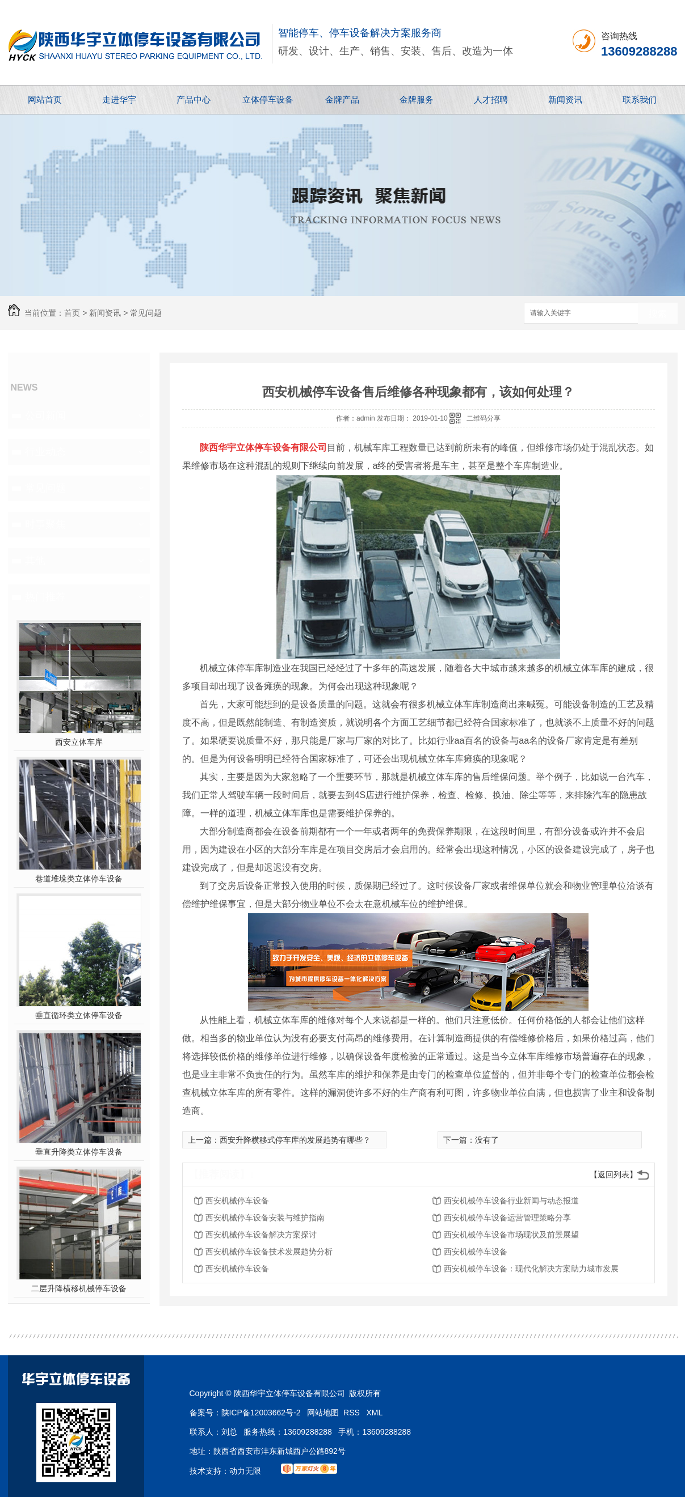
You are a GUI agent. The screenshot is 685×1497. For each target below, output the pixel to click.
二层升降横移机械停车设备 (79, 1288)
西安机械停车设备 (237, 1200)
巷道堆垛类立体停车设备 (79, 878)
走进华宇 (119, 99)
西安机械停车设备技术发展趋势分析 (269, 1251)
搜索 (658, 314)
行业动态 (45, 451)
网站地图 (323, 1412)
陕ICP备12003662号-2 (261, 1412)
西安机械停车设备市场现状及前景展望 (511, 1234)
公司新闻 (45, 415)
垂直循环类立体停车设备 (79, 1015)
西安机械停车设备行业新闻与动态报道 (511, 1200)
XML (375, 1412)
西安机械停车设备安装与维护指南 (265, 1217)
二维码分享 (484, 418)
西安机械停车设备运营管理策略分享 (507, 1217)
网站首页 (45, 99)
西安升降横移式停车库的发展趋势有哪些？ (295, 1139)
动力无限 (245, 1470)
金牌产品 (342, 99)
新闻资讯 (565, 99)
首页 (72, 312)
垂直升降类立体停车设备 (79, 1151)
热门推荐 (45, 597)
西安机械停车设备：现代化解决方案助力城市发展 (531, 1268)
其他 (35, 560)
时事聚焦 (45, 524)
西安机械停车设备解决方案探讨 (261, 1234)
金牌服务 (417, 99)
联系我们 (640, 99)
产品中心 (193, 99)
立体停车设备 (267, 99)
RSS (352, 1412)
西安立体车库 (79, 742)
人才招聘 (491, 99)
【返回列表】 (613, 1174)
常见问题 (146, 312)
